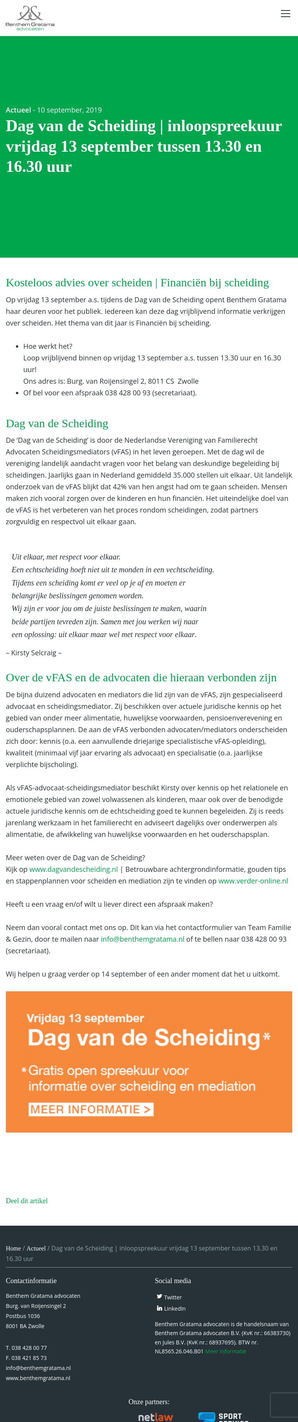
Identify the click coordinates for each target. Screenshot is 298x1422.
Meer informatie (225, 1351)
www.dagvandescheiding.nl (73, 869)
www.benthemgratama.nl (38, 1378)
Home (13, 1248)
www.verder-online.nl (253, 880)
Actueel (18, 109)
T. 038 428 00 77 (26, 1347)
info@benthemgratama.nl (143, 939)
